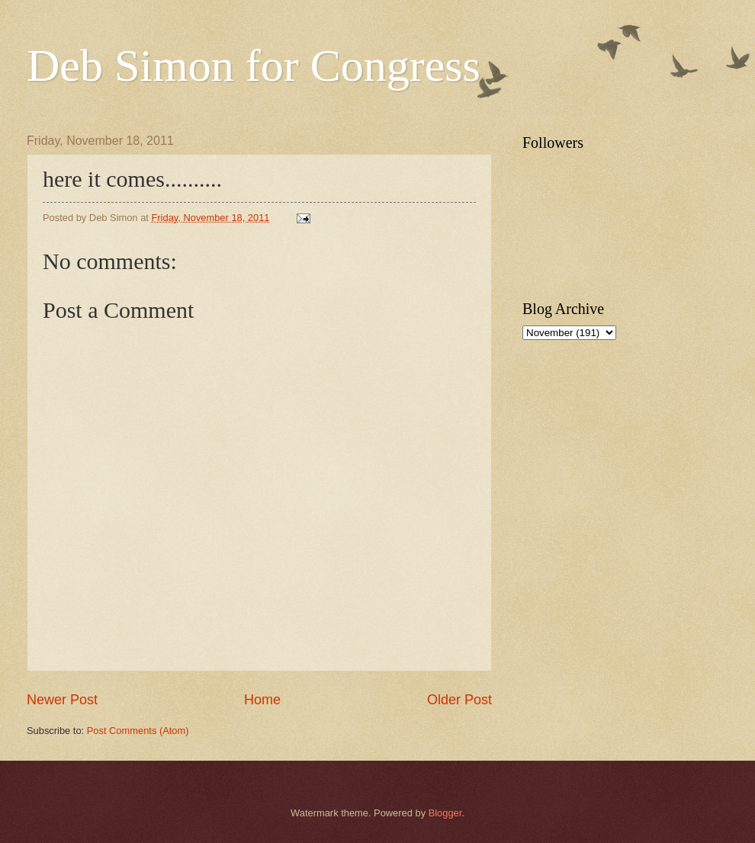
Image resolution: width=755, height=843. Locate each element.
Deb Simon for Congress (253, 65)
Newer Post (62, 699)
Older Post (459, 699)
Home (262, 699)
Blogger (445, 813)
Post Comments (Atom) (138, 730)
